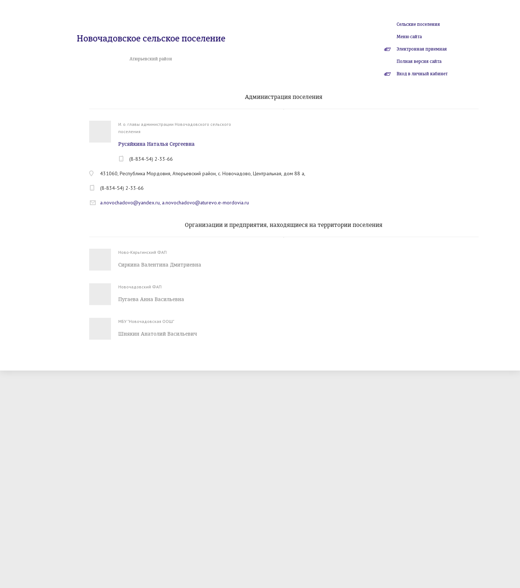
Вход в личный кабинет (422, 73)
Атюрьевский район (151, 58)
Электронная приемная (422, 49)
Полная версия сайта (419, 61)
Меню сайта (409, 36)
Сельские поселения (418, 24)
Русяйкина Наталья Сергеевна (156, 144)
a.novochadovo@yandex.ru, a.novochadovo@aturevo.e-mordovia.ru (174, 202)
